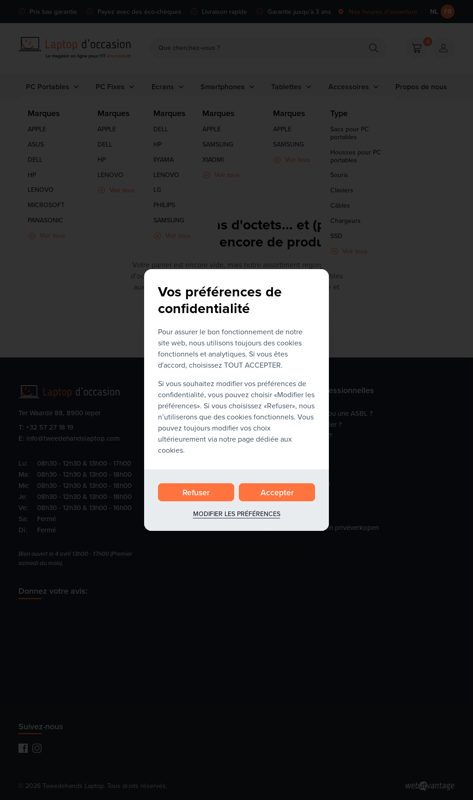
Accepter (277, 492)
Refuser (196, 492)
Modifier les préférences (236, 513)
